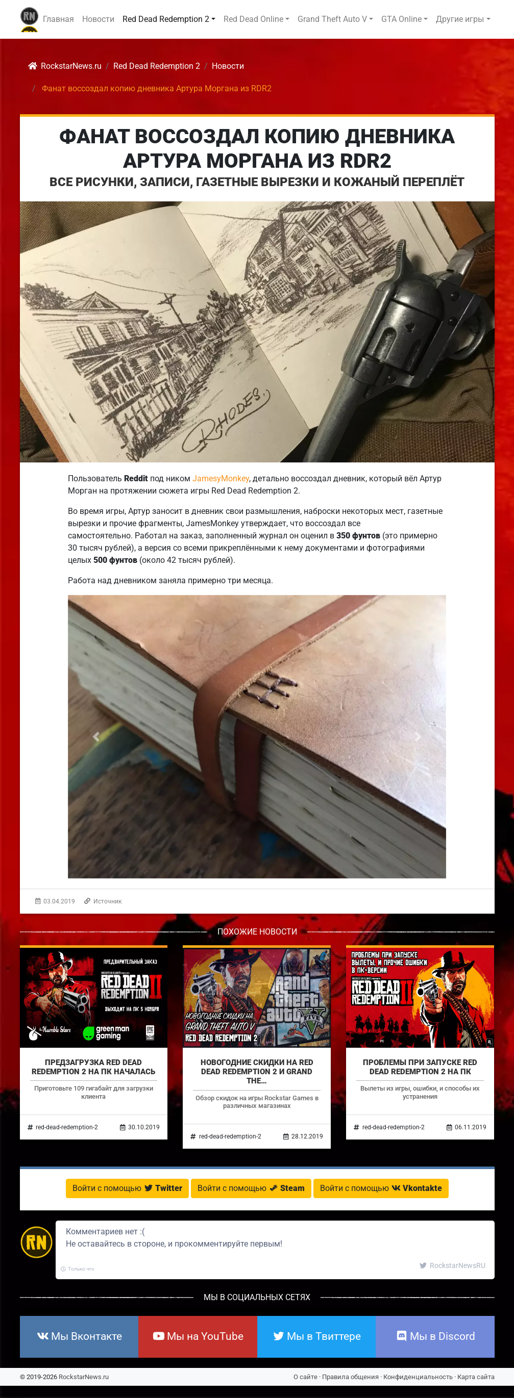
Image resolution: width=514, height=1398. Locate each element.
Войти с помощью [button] (127, 1188)
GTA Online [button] (401, 19)
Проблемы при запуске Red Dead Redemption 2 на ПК (420, 1067)
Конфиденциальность (418, 1377)
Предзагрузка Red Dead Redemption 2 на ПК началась (93, 1067)
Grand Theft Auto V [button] (332, 19)
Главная (58, 19)
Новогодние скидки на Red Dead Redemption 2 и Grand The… (257, 1071)
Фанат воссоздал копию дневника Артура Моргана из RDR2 (257, 148)
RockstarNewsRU (452, 1265)
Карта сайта (476, 1377)
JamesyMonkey (220, 478)
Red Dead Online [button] (253, 19)
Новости (98, 19)
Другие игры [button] (460, 19)
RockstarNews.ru (84, 1377)
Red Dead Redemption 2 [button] (166, 19)
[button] (96, 736)
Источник (102, 901)
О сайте (305, 1377)
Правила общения (350, 1377)
